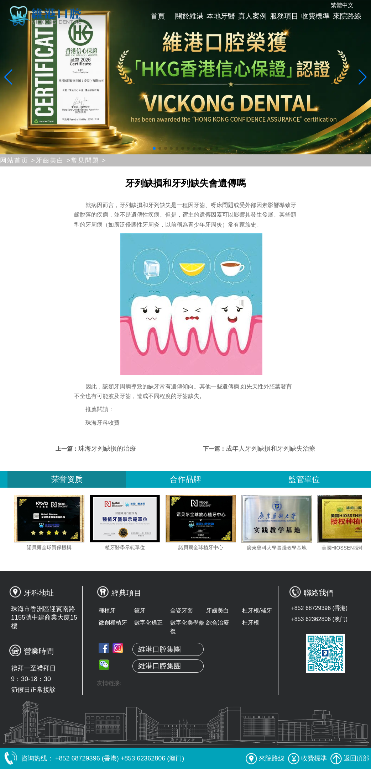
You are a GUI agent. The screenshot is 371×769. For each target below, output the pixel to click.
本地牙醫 (221, 16)
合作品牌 (185, 479)
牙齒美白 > (53, 160)
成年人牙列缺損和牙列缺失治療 (270, 448)
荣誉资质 (67, 479)
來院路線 (347, 16)
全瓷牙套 (181, 611)
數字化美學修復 (187, 627)
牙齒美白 (217, 611)
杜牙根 (250, 623)
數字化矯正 (148, 623)
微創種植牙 (113, 623)
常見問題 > (88, 160)
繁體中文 (342, 5)
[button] (154, 148)
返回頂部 (349, 758)
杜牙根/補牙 (257, 611)
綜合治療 (217, 623)
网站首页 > (18, 160)
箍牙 (140, 611)
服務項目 (284, 16)
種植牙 (107, 611)
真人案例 (252, 16)
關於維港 (189, 16)
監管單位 (304, 479)
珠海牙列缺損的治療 (107, 448)
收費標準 (315, 16)
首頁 (158, 16)
